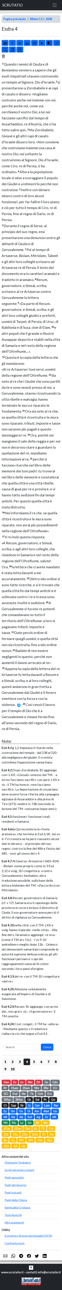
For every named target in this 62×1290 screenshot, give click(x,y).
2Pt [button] (30, 1140)
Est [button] (49, 1093)
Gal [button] (27, 1128)
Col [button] (51, 1128)
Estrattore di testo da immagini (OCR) (28, 1235)
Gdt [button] (40, 1093)
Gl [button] (28, 1111)
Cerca (47, 1047)
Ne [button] (24, 1093)
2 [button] (12, 1062)
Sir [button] (22, 1105)
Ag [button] (38, 1117)
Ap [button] (23, 1146)
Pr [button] (45, 1099)
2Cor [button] (17, 1128)
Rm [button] (46, 1122)
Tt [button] (43, 1134)
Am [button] (37, 1111)
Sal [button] (37, 1099)
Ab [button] (21, 1117)
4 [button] (27, 1062)
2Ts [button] (15, 1134)
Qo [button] (53, 1099)
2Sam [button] (26, 1088)
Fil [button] (42, 1128)
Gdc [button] (55, 1082)
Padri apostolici (14, 1177)
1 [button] (5, 1062)
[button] (31, 1267)
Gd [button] (15, 1146)
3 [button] (20, 1062)
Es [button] (14, 1082)
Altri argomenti (14, 1222)
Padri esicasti (13, 1192)
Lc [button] (21, 1122)
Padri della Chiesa (16, 1200)
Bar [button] (56, 1105)
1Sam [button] (14, 1088)
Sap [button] (13, 1105)
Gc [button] (13, 1140)
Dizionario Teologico (18, 1162)
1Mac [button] (7, 1099)
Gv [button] (30, 1122)
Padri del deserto (15, 1185)
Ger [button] (37, 1105)
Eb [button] (5, 1140)
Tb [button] (32, 1093)
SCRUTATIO (12, 5)
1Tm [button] (25, 1134)
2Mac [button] (19, 1099)
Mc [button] (14, 1122)
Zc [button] (46, 1117)
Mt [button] (6, 1122)
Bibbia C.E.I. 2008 (41, 19)
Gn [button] (55, 1111)
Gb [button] (29, 1099)
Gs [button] (46, 1082)
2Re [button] (45, 1088)
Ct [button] (5, 1105)
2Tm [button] (35, 1134)
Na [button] (13, 1117)
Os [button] (21, 1111)
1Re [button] (36, 1088)
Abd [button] (46, 1111)
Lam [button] (47, 1105)
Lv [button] (22, 1082)
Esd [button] (15, 1093)
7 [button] (48, 1062)
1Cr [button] (55, 1088)
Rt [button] (5, 1088)
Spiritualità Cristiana (17, 1207)
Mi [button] (5, 1117)
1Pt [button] (21, 1140)
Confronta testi (14, 1243)
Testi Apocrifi (13, 1215)
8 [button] (56, 1062)
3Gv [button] (6, 1146)
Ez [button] (5, 1111)
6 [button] (41, 1062)
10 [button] (12, 1069)
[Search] (22, 1047)
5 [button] (34, 1062)
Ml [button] (54, 1117)
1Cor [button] (7, 1128)
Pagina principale (14, 19)
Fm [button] (51, 1134)
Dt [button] (38, 1082)
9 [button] (5, 1069)
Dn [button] (13, 1111)
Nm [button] (30, 1082)
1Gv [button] (40, 1140)
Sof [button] (29, 1117)
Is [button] (29, 1105)
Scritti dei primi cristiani (19, 1170)
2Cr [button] (6, 1093)
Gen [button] (6, 1082)
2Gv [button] (49, 1140)
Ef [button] (35, 1128)
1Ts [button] (6, 1134)
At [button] (37, 1122)
